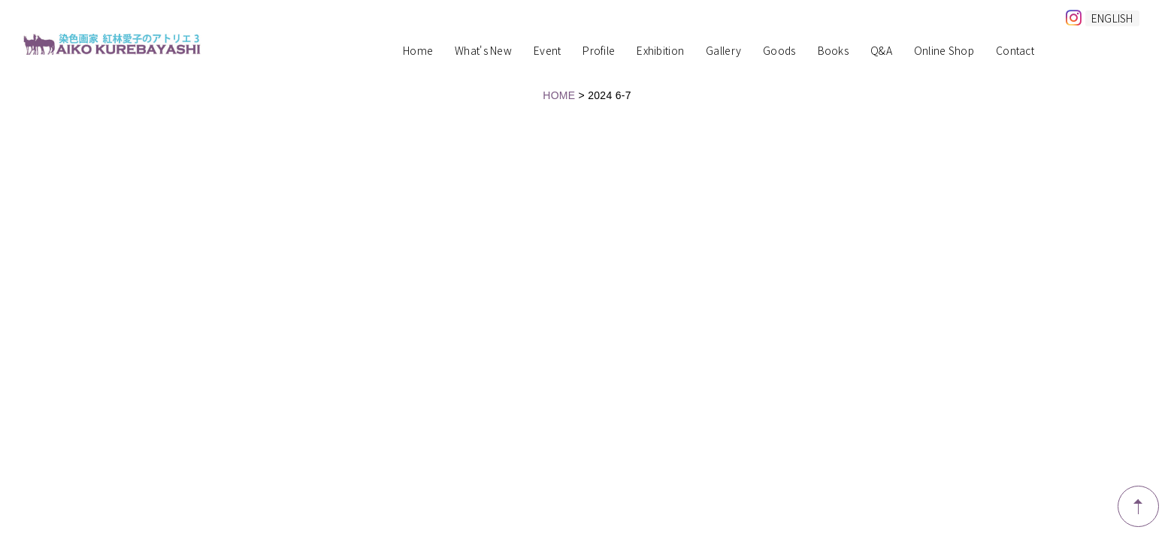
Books (833, 51)
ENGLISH (1112, 18)
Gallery (723, 51)
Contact (1015, 51)
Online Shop (944, 51)
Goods (779, 51)
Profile (598, 51)
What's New (483, 51)
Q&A (881, 51)
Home (418, 51)
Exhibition (660, 51)
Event (547, 51)
